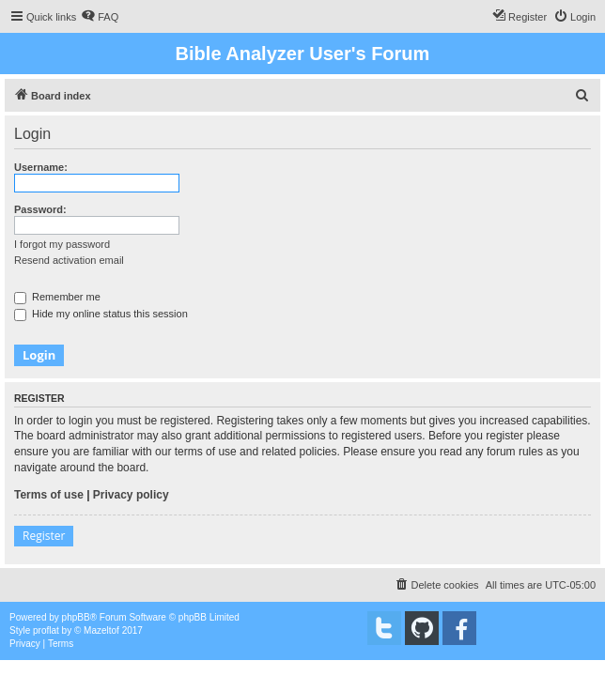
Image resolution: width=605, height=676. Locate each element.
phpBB (76, 617)
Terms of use (49, 494)
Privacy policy (131, 494)
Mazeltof (101, 630)
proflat (46, 630)
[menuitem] (99, 17)
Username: (41, 167)
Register (44, 536)
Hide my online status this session (101, 313)
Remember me (57, 296)
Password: (40, 209)
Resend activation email (69, 260)
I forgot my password (62, 244)
